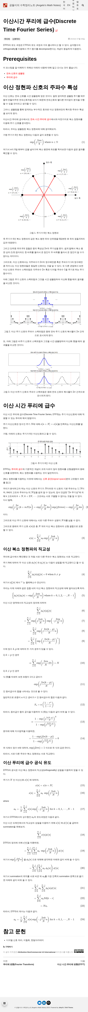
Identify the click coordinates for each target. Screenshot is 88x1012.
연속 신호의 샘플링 (15, 73)
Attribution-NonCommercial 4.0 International (36, 952)
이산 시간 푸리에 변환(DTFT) (71, 964)
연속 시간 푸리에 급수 (40, 119)
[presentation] (44, 142)
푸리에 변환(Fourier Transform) (18, 964)
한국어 (64, 5)
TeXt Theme (69, 1007)
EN (68, 5)
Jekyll (61, 1007)
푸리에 (7, 39)
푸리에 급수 (11, 77)
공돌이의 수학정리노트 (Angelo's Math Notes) (35, 5)
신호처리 (16, 39)
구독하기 (9, 947)
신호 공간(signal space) (54, 479)
